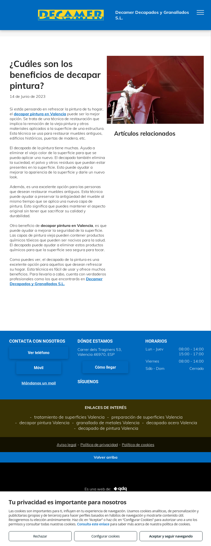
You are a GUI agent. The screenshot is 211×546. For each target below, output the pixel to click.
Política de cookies (138, 444)
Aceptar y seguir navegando (171, 536)
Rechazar (40, 536)
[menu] (200, 12)
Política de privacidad (99, 444)
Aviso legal (66, 444)
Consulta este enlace (93, 524)
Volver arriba (105, 457)
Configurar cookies (105, 536)
